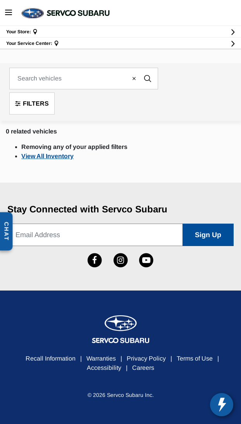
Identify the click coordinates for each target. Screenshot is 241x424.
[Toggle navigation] (8, 13)
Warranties (101, 358)
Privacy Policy (146, 358)
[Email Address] (95, 235)
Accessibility (104, 367)
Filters (32, 103)
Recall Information (51, 358)
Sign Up (208, 235)
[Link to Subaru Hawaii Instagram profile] (121, 260)
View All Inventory (47, 156)
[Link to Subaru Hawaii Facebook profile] (95, 260)
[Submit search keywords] (147, 78)
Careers (143, 367)
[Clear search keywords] (133, 78)
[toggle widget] (221, 404)
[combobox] (83, 78)
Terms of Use (195, 358)
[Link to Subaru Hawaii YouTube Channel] (146, 260)
